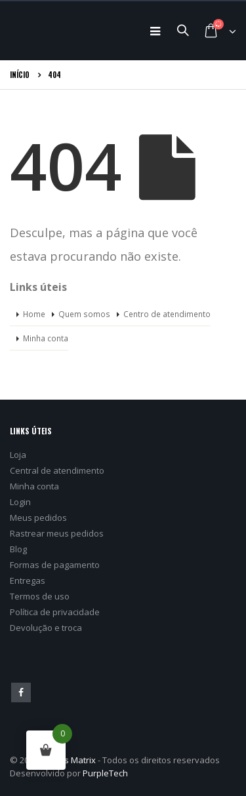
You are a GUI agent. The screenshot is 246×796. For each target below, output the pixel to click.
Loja (18, 455)
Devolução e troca (46, 628)
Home (34, 314)
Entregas (27, 580)
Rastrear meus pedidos (57, 533)
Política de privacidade (55, 612)
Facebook (21, 692)
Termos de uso (40, 596)
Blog (18, 549)
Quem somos (84, 314)
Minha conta (45, 338)
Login (20, 502)
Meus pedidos (38, 517)
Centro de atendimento (167, 314)
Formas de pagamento (55, 565)
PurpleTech (105, 773)
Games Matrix (68, 760)
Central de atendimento (57, 470)
